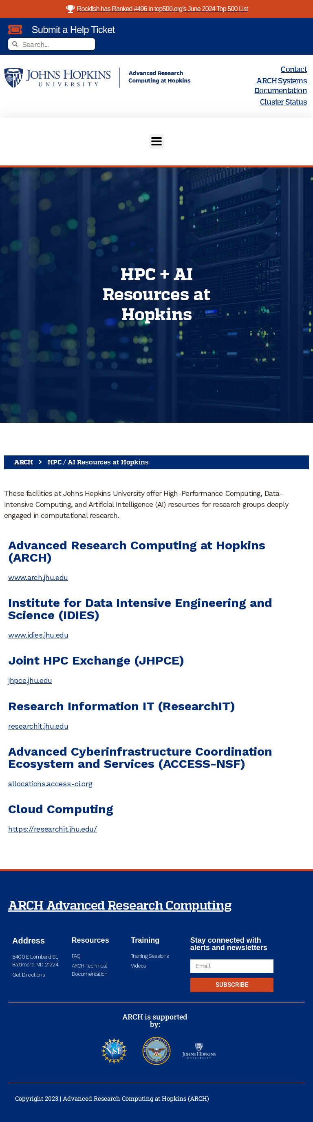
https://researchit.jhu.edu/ (52, 829)
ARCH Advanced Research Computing (119, 906)
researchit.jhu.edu (38, 726)
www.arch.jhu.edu (38, 577)
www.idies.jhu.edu (38, 635)
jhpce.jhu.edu (30, 680)
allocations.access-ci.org (50, 783)
